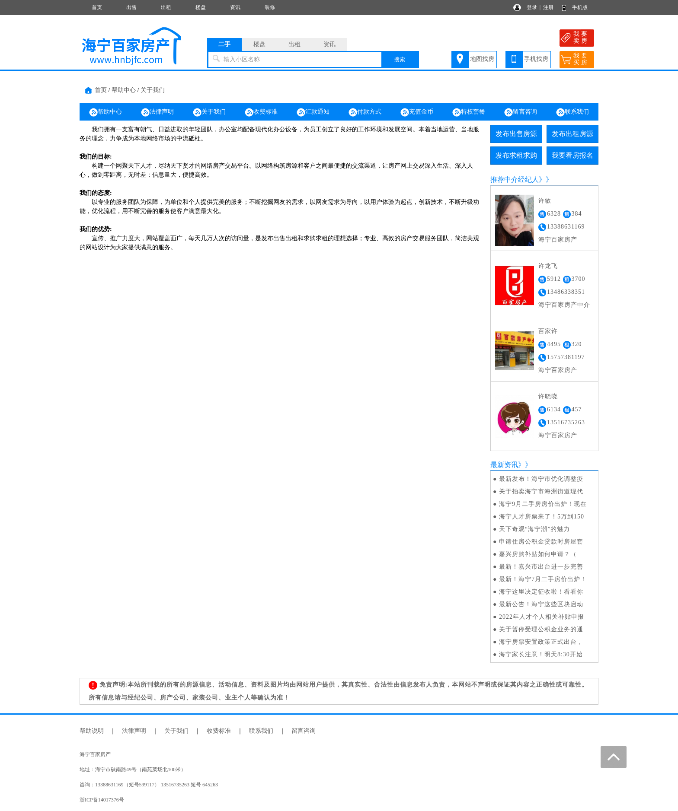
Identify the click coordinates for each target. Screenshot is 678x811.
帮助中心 (124, 90)
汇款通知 (313, 112)
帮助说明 (92, 731)
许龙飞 (548, 266)
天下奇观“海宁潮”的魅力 (534, 529)
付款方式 (365, 112)
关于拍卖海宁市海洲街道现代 (541, 491)
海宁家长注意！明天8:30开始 (541, 654)
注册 (548, 7)
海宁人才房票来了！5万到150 (541, 516)
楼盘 (200, 7)
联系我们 (572, 112)
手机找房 (536, 59)
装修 (270, 7)
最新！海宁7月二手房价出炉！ (543, 579)
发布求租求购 (516, 155)
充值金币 (416, 112)
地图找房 (482, 59)
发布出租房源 (572, 133)
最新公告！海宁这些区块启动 (541, 604)
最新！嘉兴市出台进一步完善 (541, 566)
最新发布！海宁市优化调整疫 (541, 479)
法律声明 (157, 112)
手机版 (580, 7)
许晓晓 (548, 396)
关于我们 (153, 90)
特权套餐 (468, 112)
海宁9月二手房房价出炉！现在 (543, 504)
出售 (131, 7)
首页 (97, 7)
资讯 (235, 7)
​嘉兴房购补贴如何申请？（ (538, 554)
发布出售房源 (516, 133)
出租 (166, 7)
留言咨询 (520, 112)
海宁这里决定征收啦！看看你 (541, 591)
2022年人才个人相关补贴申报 (541, 617)
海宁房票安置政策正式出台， (541, 642)
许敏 (544, 200)
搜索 (399, 59)
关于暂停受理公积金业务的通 (541, 629)
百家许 (548, 331)
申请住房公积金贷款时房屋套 (541, 541)
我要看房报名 (572, 155)
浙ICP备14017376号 (102, 800)
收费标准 (261, 112)
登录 (532, 7)
